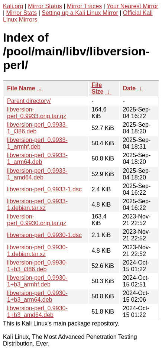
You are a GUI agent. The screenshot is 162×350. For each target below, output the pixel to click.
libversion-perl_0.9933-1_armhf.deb (37, 143)
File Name (21, 88)
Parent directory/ (29, 101)
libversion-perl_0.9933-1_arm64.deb (37, 158)
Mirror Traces (84, 6)
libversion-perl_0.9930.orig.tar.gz (36, 219)
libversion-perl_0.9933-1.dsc (44, 189)
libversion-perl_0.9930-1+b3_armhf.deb (37, 281)
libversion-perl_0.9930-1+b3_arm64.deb (37, 296)
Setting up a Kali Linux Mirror (80, 13)
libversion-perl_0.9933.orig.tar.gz (36, 112)
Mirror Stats (21, 13)
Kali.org (13, 6)
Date (129, 88)
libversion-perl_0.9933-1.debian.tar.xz (37, 204)
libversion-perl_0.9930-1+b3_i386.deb (37, 265)
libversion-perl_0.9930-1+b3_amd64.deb (37, 311)
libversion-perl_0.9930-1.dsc (44, 235)
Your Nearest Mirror (132, 6)
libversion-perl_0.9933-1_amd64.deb (37, 174)
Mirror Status (45, 6)
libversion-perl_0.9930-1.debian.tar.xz (37, 250)
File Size (98, 88)
